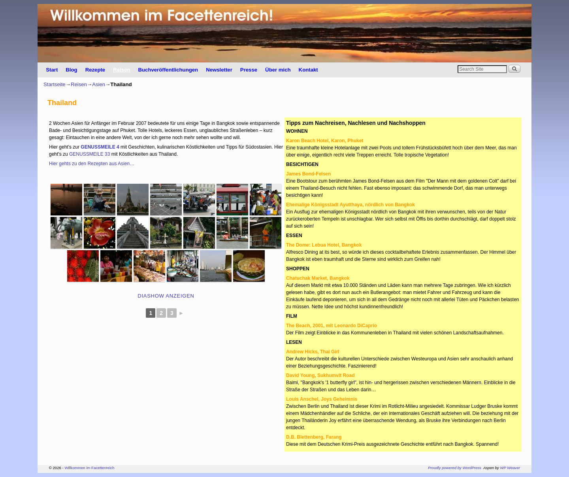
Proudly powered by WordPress (454, 468)
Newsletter (219, 70)
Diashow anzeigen (166, 296)
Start (52, 70)
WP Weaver (510, 468)
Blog (71, 70)
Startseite (54, 84)
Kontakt (308, 70)
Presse (248, 70)
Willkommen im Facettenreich (89, 468)
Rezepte (95, 70)
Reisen (121, 70)
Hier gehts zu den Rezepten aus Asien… (91, 163)
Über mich (278, 70)
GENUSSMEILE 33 (89, 154)
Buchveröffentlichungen (168, 70)
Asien (98, 84)
